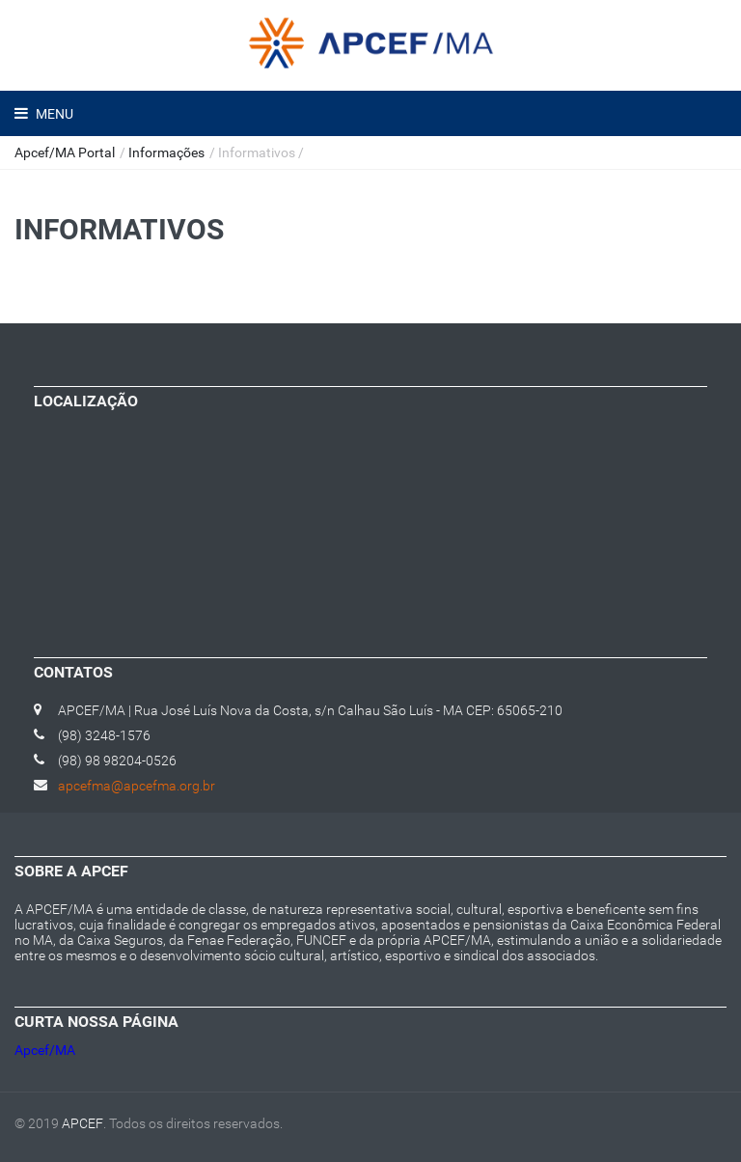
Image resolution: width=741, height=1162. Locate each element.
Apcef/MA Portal (64, 152)
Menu (53, 114)
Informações (166, 152)
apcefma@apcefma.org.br (136, 785)
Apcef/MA (44, 1050)
